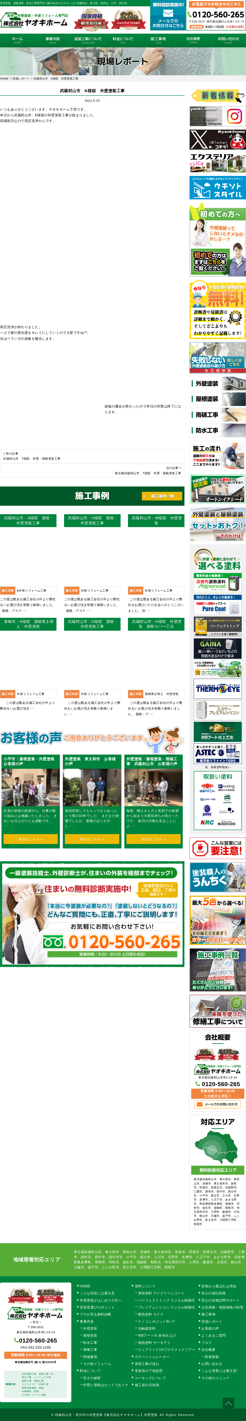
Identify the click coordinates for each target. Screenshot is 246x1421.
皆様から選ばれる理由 (218, 1286)
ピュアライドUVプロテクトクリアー (166, 1349)
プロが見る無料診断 (95, 1314)
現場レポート (211, 1321)
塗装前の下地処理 (149, 1371)
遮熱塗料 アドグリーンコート (161, 1293)
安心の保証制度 (213, 1293)
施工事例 (158, 40)
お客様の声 (210, 1328)
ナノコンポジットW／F (156, 1321)
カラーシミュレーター (152, 1357)
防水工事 (90, 1342)
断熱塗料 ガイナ (151, 1314)
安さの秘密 (92, 1378)
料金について (122, 40)
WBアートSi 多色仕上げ (157, 1335)
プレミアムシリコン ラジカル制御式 (166, 1307)
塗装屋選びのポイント (97, 1307)
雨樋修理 (90, 1357)
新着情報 (212, 1357)
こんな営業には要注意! (219, 1371)
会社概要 (193, 40)
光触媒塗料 (147, 1328)
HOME (17, 40)
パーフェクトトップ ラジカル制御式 (166, 1300)
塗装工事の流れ (87, 40)
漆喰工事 (90, 1349)
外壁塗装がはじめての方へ (101, 1300)
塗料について (145, 1286)
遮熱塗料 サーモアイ (154, 1342)
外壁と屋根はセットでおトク (106, 1385)
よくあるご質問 (213, 1335)
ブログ (206, 1342)
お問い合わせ (228, 40)
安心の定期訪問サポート (220, 1300)
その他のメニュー (215, 1378)
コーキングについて (150, 1378)
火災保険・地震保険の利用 (222, 1307)
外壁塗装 (90, 1328)
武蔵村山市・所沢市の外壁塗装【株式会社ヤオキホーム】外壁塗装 (106, 1415)
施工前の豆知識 (147, 1385)
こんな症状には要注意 (97, 1293)
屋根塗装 (90, 1335)
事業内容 (52, 40)
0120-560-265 (221, 1084)
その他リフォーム (97, 1364)
